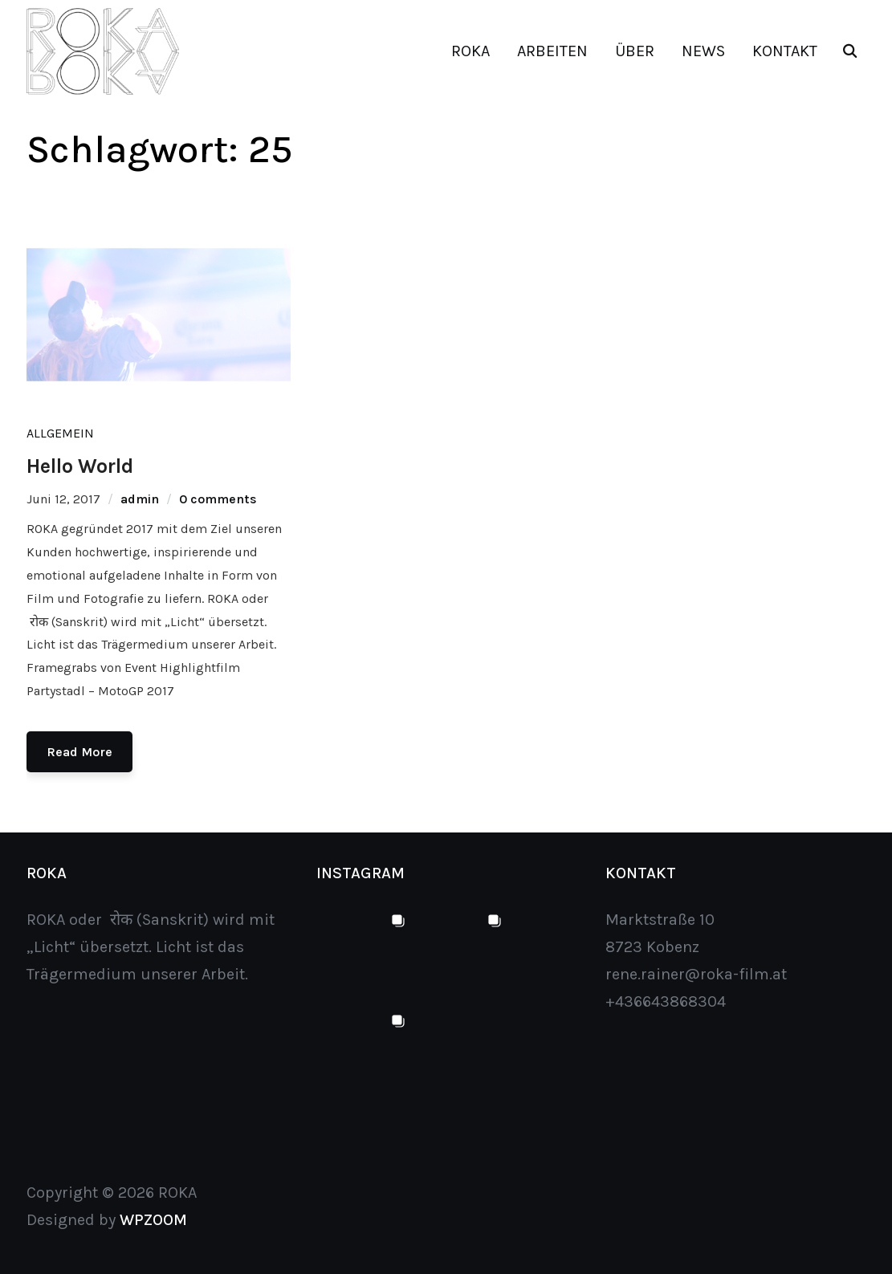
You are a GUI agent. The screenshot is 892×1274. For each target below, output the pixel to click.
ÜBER (634, 51)
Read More (79, 751)
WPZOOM (153, 1220)
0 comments (218, 499)
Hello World (79, 466)
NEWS (703, 51)
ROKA (470, 51)
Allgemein (60, 433)
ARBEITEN (552, 51)
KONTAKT (784, 51)
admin (139, 499)
